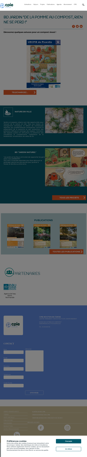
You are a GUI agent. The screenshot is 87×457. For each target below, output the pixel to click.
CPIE (75, 4)
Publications (51, 4)
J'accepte (68, 441)
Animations (27, 4)
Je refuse (68, 449)
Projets (42, 4)
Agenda (59, 4)
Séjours (35, 4)
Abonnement (68, 4)
